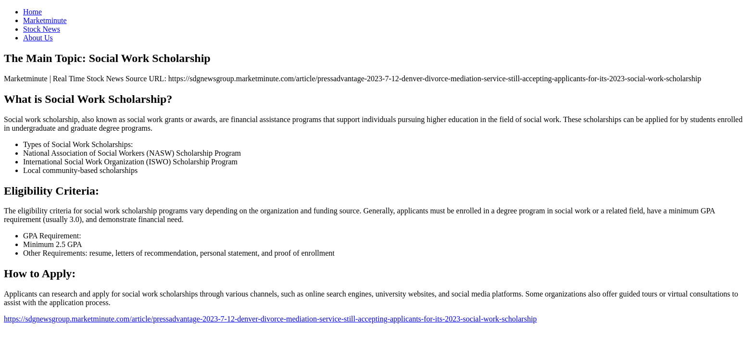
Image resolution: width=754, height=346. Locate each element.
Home (32, 12)
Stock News (41, 29)
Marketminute (45, 20)
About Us (38, 38)
